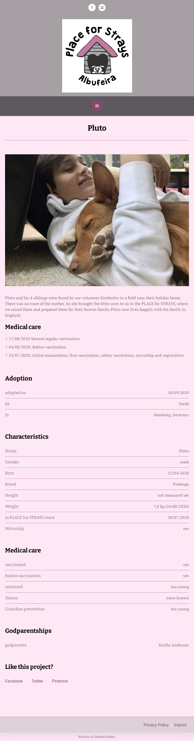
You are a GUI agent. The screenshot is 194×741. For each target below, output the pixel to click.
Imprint (180, 725)
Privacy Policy (156, 725)
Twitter (37, 681)
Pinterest (60, 681)
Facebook (14, 681)
